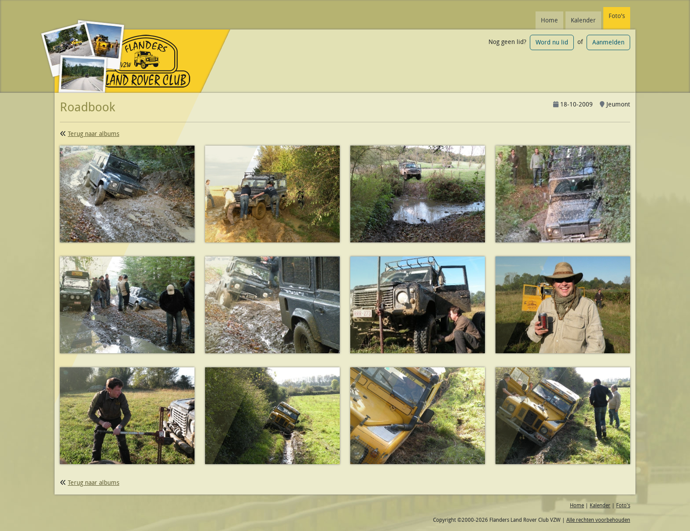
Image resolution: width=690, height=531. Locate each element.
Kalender (583, 20)
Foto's (617, 16)
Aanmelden (608, 42)
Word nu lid (552, 42)
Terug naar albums (93, 134)
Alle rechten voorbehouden (598, 519)
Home (549, 20)
